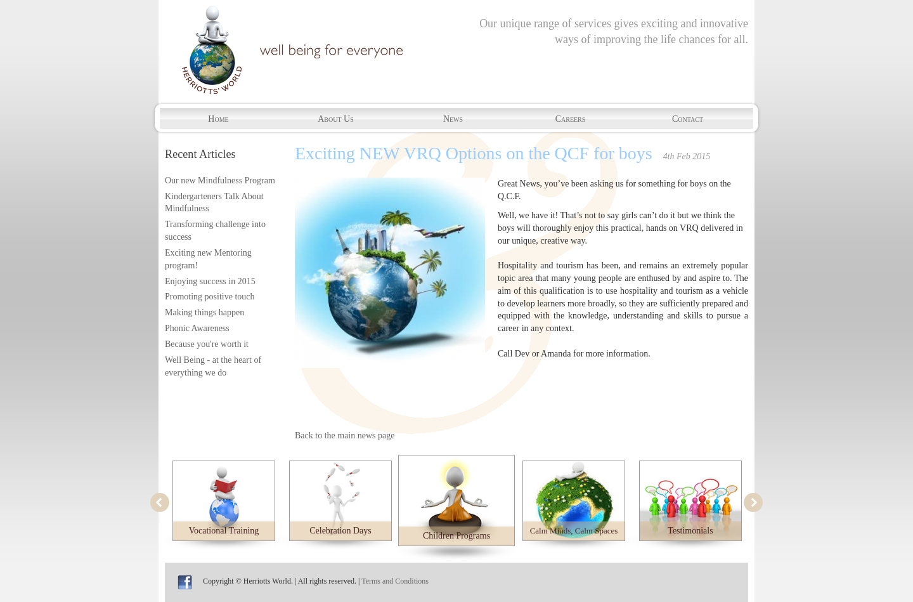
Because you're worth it (207, 344)
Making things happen (204, 312)
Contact (687, 119)
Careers (570, 119)
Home (218, 119)
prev (159, 502)
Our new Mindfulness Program (220, 180)
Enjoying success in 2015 (210, 281)
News (453, 119)
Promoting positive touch (210, 296)
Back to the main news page (344, 435)
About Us (336, 119)
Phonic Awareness (197, 328)
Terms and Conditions (395, 581)
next (753, 502)
